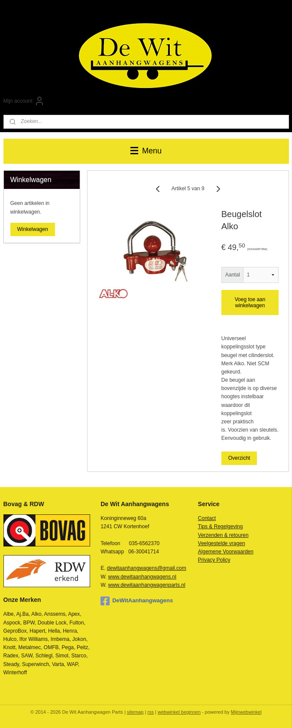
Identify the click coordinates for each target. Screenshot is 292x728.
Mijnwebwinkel (246, 712)
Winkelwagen (32, 229)
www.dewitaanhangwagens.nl (142, 577)
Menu (146, 150)
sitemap (135, 712)
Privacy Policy (214, 560)
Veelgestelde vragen (221, 543)
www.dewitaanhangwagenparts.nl (146, 585)
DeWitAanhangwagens (137, 601)
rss (150, 712)
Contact (207, 518)
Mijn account (24, 101)
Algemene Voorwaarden (225, 552)
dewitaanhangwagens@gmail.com (146, 568)
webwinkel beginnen (179, 712)
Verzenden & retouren (223, 535)
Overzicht (239, 458)
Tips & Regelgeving (220, 526)
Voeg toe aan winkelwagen (249, 302)
